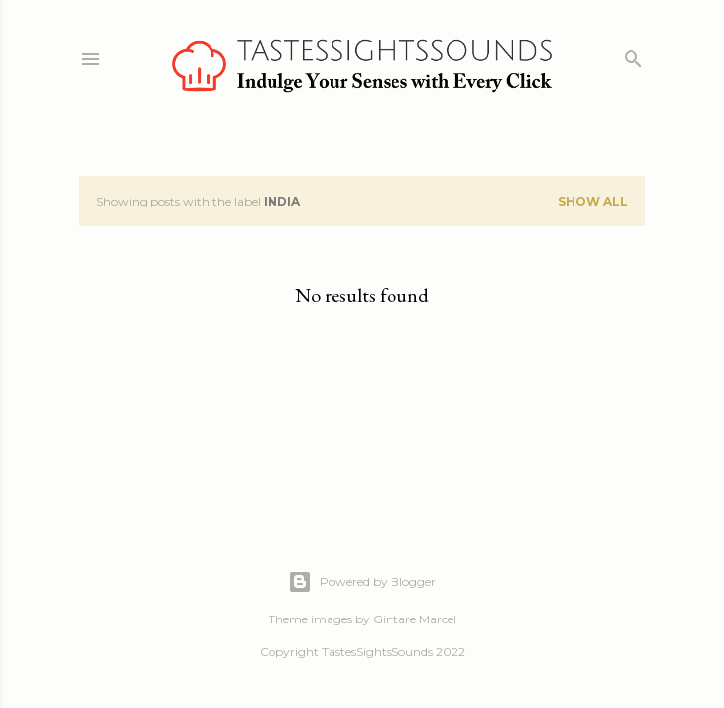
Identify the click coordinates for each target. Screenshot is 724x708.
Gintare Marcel (414, 619)
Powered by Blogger (362, 582)
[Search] (633, 54)
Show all (593, 201)
